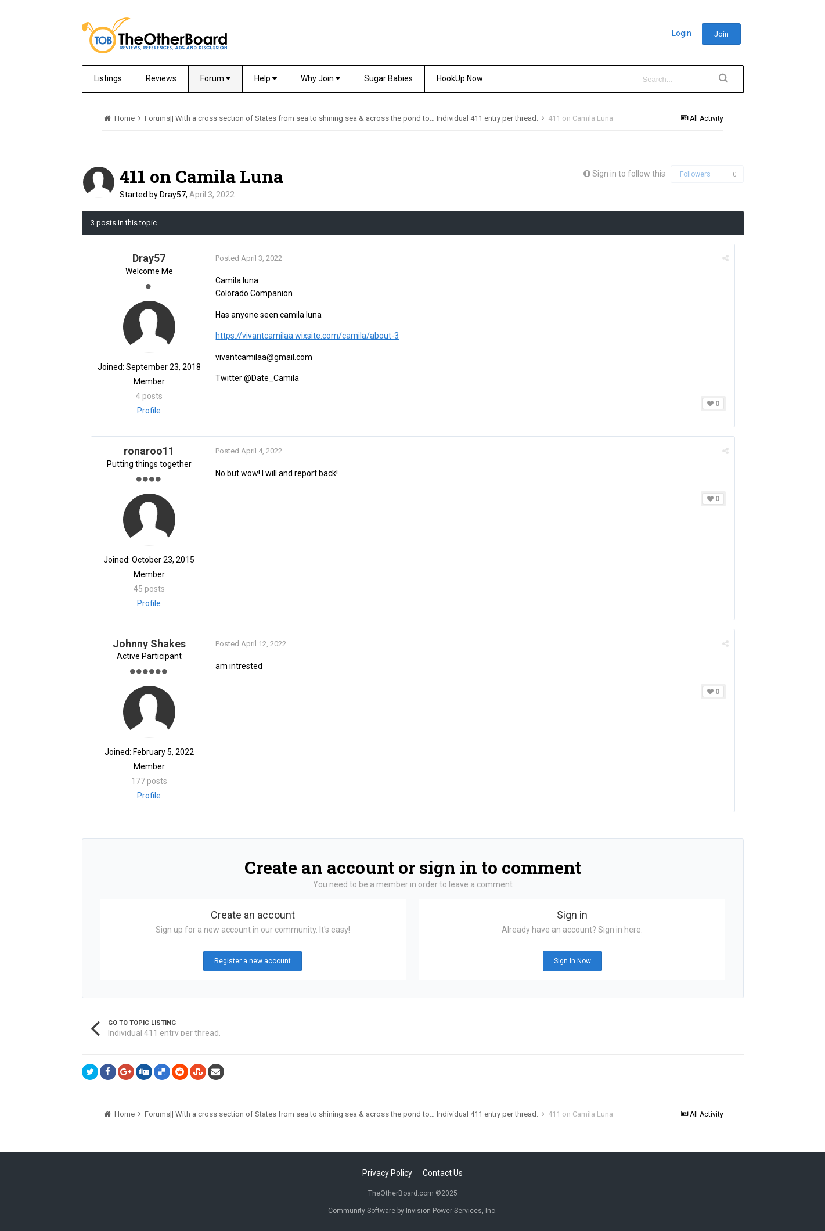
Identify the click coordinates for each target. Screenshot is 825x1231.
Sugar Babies (388, 78)
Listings (108, 78)
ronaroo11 (149, 451)
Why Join (320, 78)
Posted (249, 258)
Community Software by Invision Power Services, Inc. (412, 1211)
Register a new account (252, 961)
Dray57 (173, 194)
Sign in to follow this (628, 173)
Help (265, 78)
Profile (149, 410)
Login (681, 33)
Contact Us (443, 1173)
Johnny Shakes (149, 644)
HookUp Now (460, 78)
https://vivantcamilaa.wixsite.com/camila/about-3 (307, 335)
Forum (215, 78)
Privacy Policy (387, 1173)
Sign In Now (572, 961)
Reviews (161, 78)
